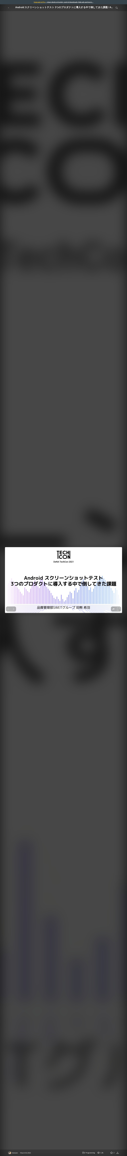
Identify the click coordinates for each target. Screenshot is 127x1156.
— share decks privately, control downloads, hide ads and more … (63, 2)
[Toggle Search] (116, 7)
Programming (88, 1153)
